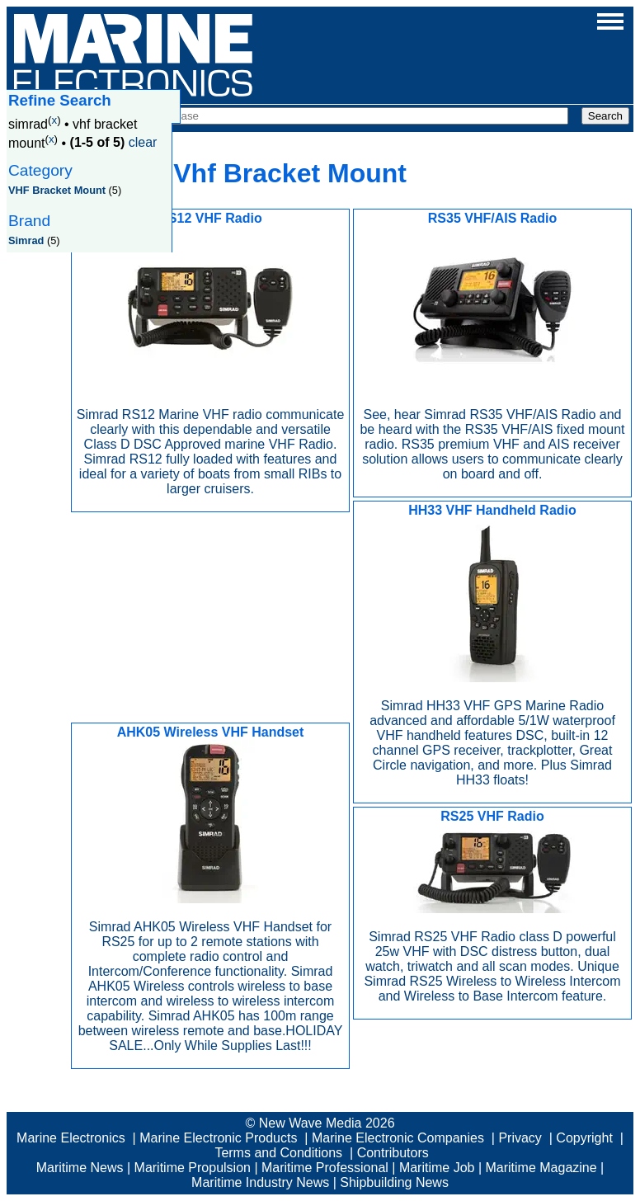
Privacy (519, 1138)
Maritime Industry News (260, 1182)
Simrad (26, 240)
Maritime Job (437, 1168)
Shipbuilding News (394, 1182)
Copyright (584, 1138)
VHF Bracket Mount (57, 190)
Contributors (393, 1153)
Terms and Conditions (278, 1153)
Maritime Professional (324, 1168)
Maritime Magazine (541, 1168)
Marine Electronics (70, 1138)
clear (143, 143)
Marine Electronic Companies (398, 1138)
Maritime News (80, 1168)
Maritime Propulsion (192, 1168)
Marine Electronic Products (218, 1138)
